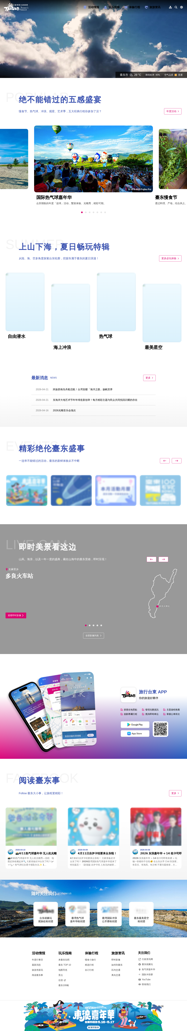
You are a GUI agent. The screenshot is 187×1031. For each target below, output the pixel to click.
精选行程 (89, 965)
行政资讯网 (145, 959)
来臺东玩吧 (63, 960)
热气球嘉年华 (146, 969)
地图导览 (62, 970)
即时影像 (115, 960)
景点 (60, 975)
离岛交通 (115, 975)
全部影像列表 (93, 635)
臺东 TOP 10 (64, 965)
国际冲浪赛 (145, 974)
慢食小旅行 (90, 960)
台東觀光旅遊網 (16, 7)
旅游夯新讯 (37, 970)
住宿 (62, 980)
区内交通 (115, 970)
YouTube (144, 979)
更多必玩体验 (170, 258)
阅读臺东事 (37, 975)
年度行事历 (37, 960)
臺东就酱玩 (145, 964)
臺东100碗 (63, 985)
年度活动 (172, 111)
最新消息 (36, 965)
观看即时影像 (16, 615)
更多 (149, 377)
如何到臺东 (117, 965)
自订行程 (89, 970)
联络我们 (144, 984)
